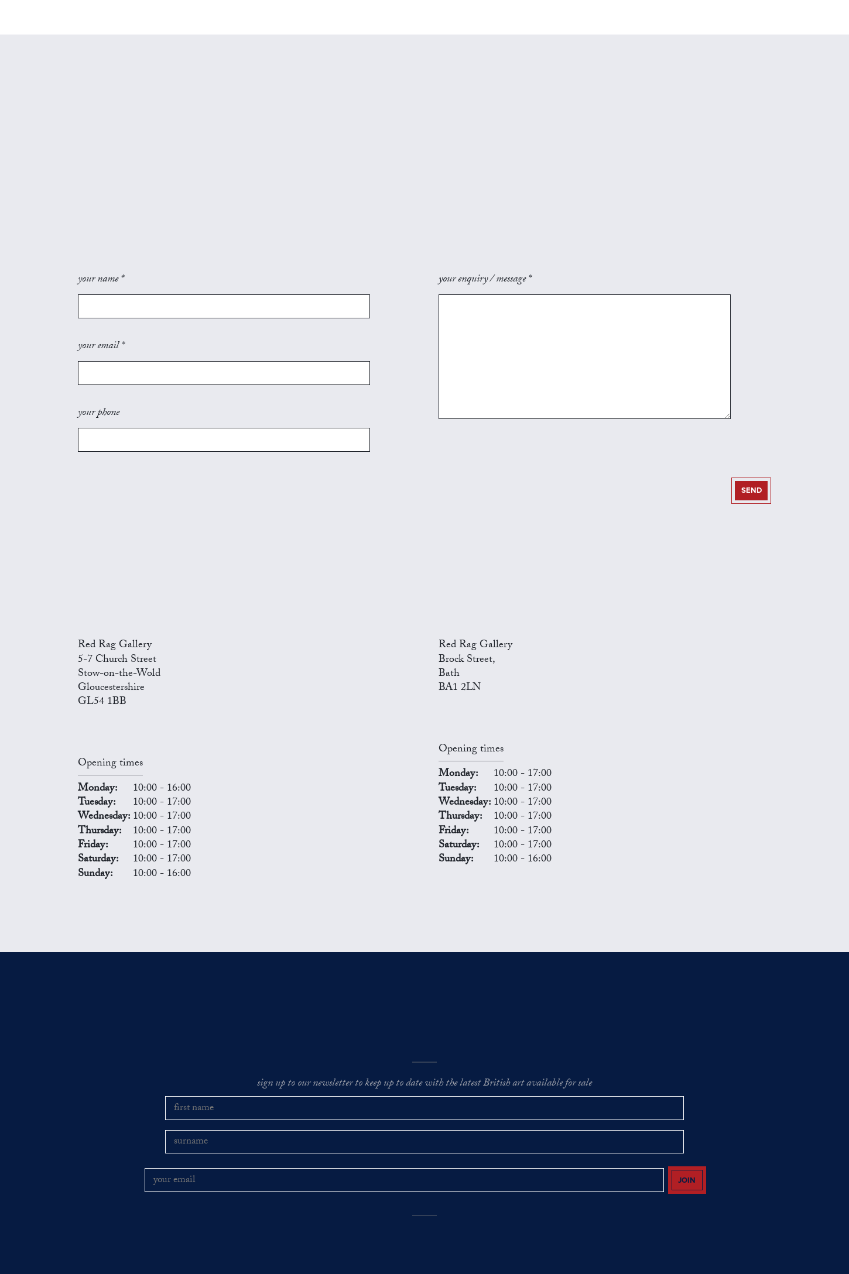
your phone (98, 395)
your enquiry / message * (485, 302)
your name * (101, 302)
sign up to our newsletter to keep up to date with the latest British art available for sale (424, 1049)
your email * (101, 348)
